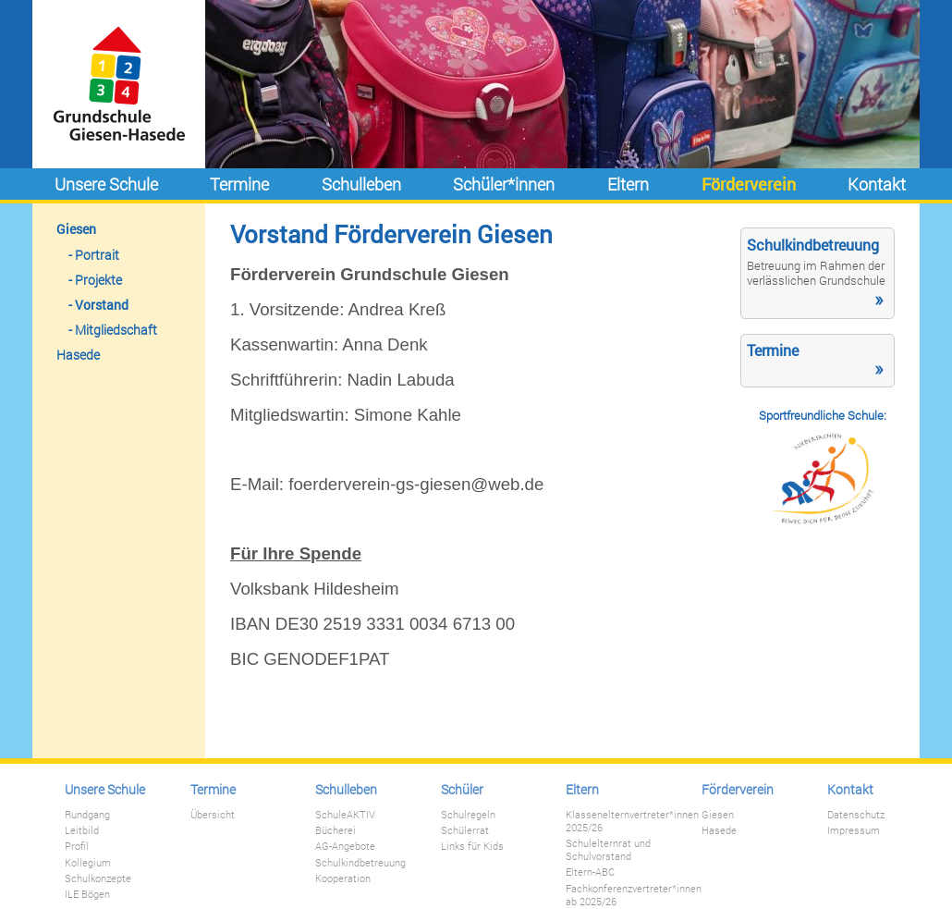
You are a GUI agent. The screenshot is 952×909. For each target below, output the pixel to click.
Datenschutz (856, 814)
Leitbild (82, 830)
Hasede (78, 354)
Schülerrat (465, 830)
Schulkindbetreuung (360, 862)
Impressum (853, 830)
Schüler (462, 789)
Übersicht (212, 814)
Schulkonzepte (98, 878)
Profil (77, 846)
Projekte (98, 280)
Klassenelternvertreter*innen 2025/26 (632, 821)
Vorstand (101, 304)
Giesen (76, 229)
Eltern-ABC (590, 872)
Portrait (97, 255)
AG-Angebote (345, 846)
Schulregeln (468, 814)
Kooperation (343, 878)
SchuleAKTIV (345, 814)
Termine (239, 184)
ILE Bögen (87, 894)
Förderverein (749, 184)
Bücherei (335, 830)
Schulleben (361, 184)
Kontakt (877, 184)
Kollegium (88, 862)
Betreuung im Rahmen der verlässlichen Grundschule (816, 273)
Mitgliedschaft (116, 329)
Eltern (628, 184)
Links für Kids (472, 846)
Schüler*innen (504, 184)
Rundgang (87, 814)
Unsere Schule (106, 184)
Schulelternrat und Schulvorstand (608, 850)
